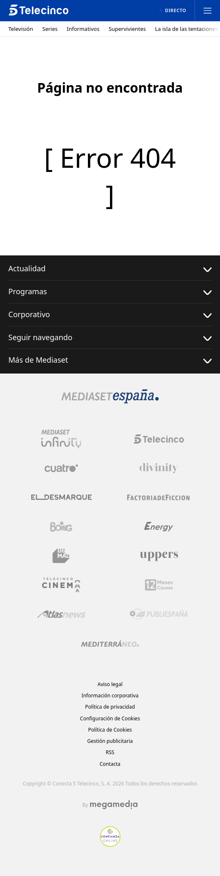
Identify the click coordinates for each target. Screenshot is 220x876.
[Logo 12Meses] (159, 585)
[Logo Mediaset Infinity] (61, 439)
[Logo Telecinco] (159, 439)
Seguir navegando (110, 337)
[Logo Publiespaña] (159, 614)
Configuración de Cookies (110, 718)
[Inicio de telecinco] (38, 10)
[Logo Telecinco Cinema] (61, 585)
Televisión (20, 29)
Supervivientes (127, 29)
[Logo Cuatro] (61, 468)
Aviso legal (110, 684)
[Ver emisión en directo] (172, 10)
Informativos (83, 29)
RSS (110, 752)
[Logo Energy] (158, 526)
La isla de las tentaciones (186, 29)
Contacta (110, 763)
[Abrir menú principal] (207, 10)
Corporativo (110, 314)
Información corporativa (110, 695)
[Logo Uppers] (159, 555)
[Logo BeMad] (61, 555)
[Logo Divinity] (159, 468)
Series (50, 29)
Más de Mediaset (110, 360)
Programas (110, 291)
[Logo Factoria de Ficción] (158, 497)
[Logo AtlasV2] (61, 614)
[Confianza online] (110, 844)
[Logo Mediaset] (110, 401)
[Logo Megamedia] (114, 804)
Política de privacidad (110, 706)
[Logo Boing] (61, 526)
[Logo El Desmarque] (61, 497)
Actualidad (110, 268)
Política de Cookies (110, 729)
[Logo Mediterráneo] (110, 643)
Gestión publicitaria (110, 741)
